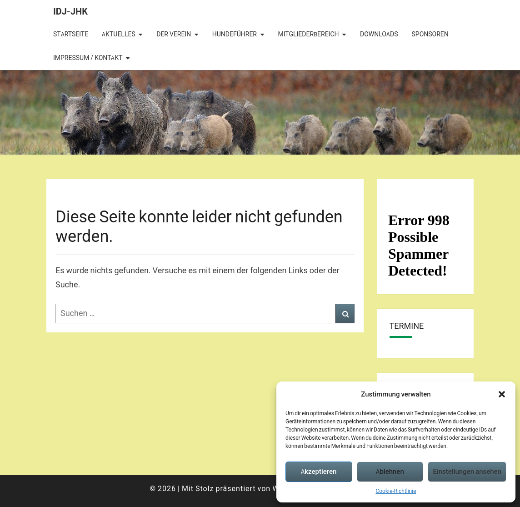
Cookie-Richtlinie (395, 490)
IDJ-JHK (70, 11)
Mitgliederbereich (308, 34)
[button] (501, 394)
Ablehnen (390, 471)
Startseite (70, 34)
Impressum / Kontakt (88, 58)
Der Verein (173, 34)
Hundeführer (234, 34)
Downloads (379, 34)
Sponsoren (430, 34)
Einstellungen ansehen (467, 471)
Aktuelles (118, 34)
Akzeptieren (318, 471)
